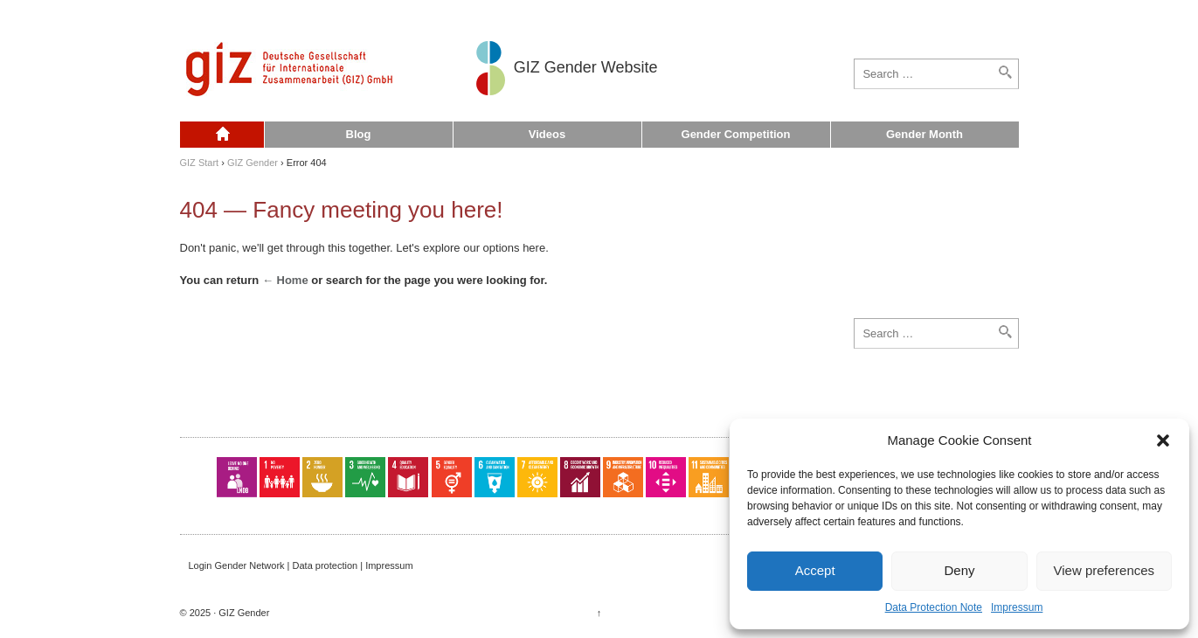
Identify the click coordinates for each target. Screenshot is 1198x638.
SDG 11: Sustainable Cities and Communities (709, 477)
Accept (815, 570)
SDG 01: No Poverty (280, 477)
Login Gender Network (237, 565)
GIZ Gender (252, 162)
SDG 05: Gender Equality (452, 477)
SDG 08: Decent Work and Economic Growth (580, 477)
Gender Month (924, 134)
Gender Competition (736, 134)
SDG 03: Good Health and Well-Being (365, 477)
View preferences (1104, 570)
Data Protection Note (933, 607)
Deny (959, 570)
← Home (285, 280)
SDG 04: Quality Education (408, 477)
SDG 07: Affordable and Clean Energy (537, 477)
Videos (547, 134)
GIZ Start (199, 162)
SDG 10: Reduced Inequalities (666, 477)
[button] (1163, 440)
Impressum (1016, 607)
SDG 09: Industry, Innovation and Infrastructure (623, 477)
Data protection (325, 565)
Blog (358, 134)
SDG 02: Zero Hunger (322, 477)
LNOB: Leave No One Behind (237, 477)
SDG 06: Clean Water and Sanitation (494, 477)
